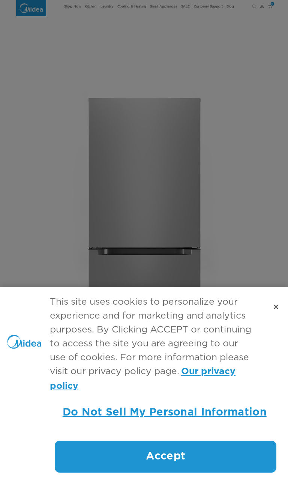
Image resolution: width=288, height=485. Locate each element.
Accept (165, 456)
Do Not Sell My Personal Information (165, 412)
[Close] (276, 307)
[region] (144, 386)
